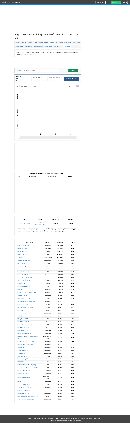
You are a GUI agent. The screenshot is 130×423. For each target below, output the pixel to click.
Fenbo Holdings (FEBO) (23, 377)
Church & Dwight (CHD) (23, 281)
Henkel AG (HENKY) (22, 275)
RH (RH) (19, 316)
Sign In (125, 2)
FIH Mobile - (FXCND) (23, 328)
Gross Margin (28, 46)
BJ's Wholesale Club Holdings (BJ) (26, 292)
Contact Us (97, 418)
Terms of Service (53, 418)
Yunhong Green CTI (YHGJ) (24, 387)
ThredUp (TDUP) (21, 353)
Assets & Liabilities (43, 42)
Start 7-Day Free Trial (71, 79)
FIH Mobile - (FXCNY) (23, 322)
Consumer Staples (25, 223)
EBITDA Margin (48, 46)
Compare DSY (72, 70)
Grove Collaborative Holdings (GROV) (27, 368)
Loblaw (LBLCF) (21, 263)
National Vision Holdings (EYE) (25, 325)
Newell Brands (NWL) (23, 330)
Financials (23, 42)
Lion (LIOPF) (20, 310)
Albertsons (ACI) (22, 295)
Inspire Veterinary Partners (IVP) (26, 399)
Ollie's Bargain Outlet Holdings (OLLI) (27, 301)
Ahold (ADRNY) (21, 266)
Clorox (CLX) (20, 289)
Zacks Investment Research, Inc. (71, 420)
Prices (17, 42)
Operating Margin (38, 46)
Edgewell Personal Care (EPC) (25, 341)
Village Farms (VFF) (22, 356)
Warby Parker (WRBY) (23, 319)
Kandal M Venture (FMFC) (24, 390)
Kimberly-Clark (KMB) (23, 272)
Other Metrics (76, 42)
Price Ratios (59, 42)
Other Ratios (67, 42)
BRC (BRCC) (20, 362)
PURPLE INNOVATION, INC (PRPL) (26, 365)
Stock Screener (101, 2)
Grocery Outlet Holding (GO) (25, 344)
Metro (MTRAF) (21, 283)
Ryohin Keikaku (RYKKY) (24, 286)
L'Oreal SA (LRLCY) (22, 251)
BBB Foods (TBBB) (22, 304)
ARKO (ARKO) (21, 347)
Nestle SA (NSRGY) (22, 248)
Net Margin (67, 46)
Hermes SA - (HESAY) (23, 254)
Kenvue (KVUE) (21, 269)
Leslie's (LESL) (21, 381)
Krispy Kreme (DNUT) (23, 350)
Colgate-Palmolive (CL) (23, 260)
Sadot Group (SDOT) (23, 393)
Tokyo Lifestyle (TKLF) (23, 384)
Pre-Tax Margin (58, 46)
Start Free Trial (116, 2)
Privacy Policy (64, 418)
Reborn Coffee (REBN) (23, 371)
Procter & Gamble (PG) (23, 245)
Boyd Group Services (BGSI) (25, 307)
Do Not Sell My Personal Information (81, 418)
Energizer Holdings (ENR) (24, 333)
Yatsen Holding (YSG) (23, 359)
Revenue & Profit (32, 42)
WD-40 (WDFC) (21, 313)
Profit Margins (19, 46)
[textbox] (37, 70)
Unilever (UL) (20, 257)
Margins (52, 42)
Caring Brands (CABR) (23, 373)
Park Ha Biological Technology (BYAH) (27, 396)
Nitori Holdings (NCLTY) (23, 298)
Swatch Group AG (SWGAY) (24, 278)
